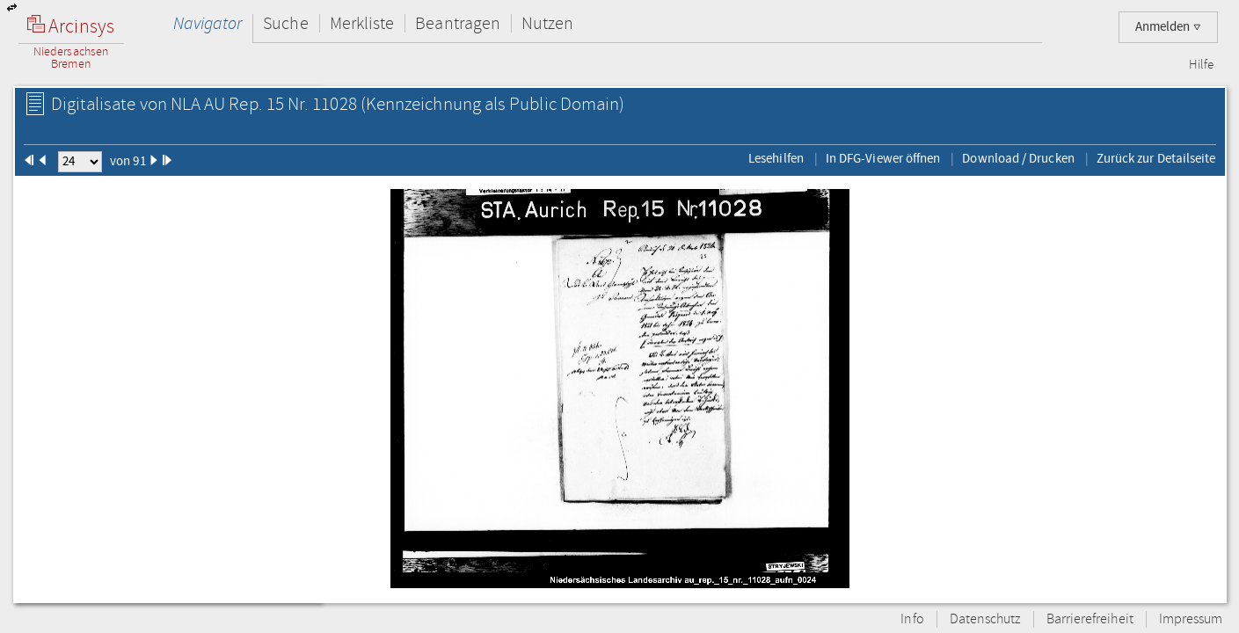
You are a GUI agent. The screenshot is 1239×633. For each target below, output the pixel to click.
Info (911, 619)
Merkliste (362, 23)
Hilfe (1201, 65)
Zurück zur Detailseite (1156, 158)
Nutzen (547, 23)
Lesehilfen (776, 158)
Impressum (1191, 619)
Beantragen (457, 23)
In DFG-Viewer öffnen (883, 158)
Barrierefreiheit (1089, 619)
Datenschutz (985, 619)
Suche (285, 23)
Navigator (208, 23)
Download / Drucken (1018, 158)
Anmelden (1168, 26)
